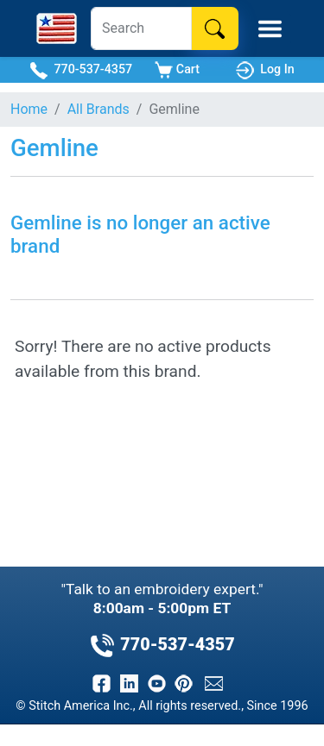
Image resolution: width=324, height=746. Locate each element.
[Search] (141, 28)
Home (29, 109)
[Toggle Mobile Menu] (270, 29)
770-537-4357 (80, 70)
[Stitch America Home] (56, 28)
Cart (177, 70)
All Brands (98, 109)
